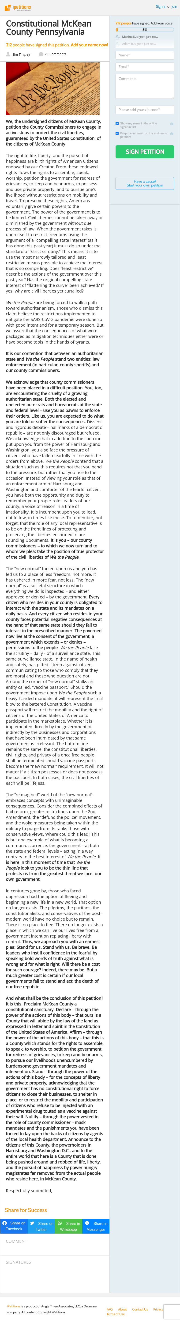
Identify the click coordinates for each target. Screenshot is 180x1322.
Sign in (161, 6)
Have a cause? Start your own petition (145, 183)
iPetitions (90, 8)
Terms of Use (116, 1314)
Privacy (158, 1309)
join (174, 6)
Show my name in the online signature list (136, 125)
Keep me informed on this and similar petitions (142, 135)
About (122, 1309)
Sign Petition (145, 151)
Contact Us (140, 1309)
